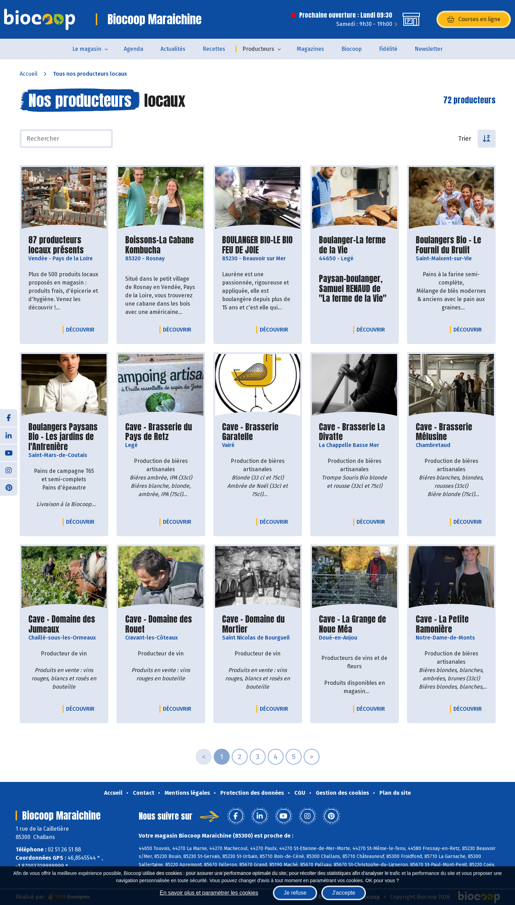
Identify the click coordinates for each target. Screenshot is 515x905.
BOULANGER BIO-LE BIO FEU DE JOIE (257, 245)
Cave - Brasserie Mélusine (451, 432)
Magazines (310, 49)
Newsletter (429, 49)
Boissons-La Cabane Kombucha (160, 245)
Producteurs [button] (258, 49)
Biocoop (351, 49)
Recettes (214, 49)
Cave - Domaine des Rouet (160, 624)
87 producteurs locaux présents (64, 245)
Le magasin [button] (86, 49)
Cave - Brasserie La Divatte (354, 432)
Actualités (172, 49)
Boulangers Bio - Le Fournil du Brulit (451, 245)
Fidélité (388, 49)
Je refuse (295, 893)
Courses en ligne (473, 19)
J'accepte (343, 893)
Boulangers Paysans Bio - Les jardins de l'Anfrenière (64, 437)
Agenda (133, 49)
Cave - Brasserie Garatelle (257, 432)
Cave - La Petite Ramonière (451, 624)
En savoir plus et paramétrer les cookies (209, 893)
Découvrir (82, 329)
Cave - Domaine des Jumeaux (64, 624)
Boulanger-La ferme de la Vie (354, 245)
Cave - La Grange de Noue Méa (354, 624)
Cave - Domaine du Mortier (257, 624)
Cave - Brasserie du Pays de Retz (160, 432)
